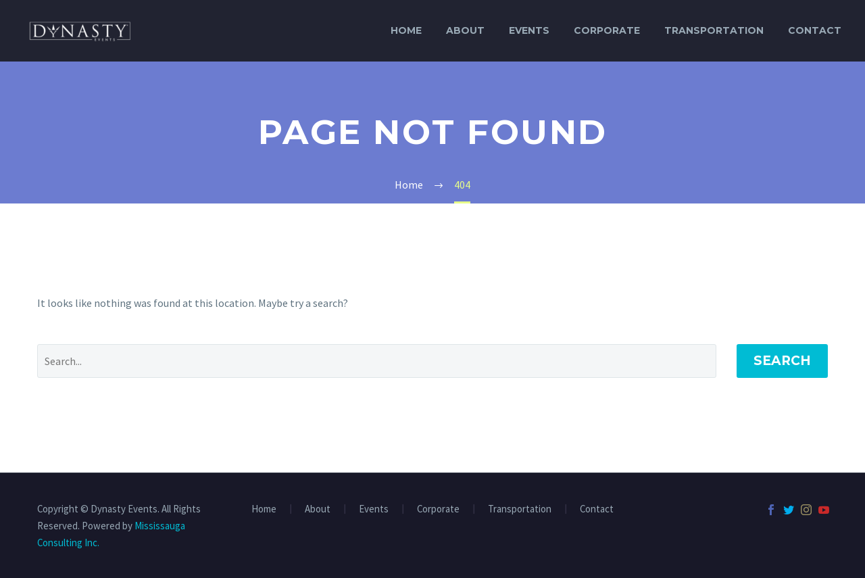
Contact (814, 30)
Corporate (607, 30)
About (465, 30)
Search (782, 360)
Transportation (714, 30)
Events (529, 30)
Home (406, 30)
